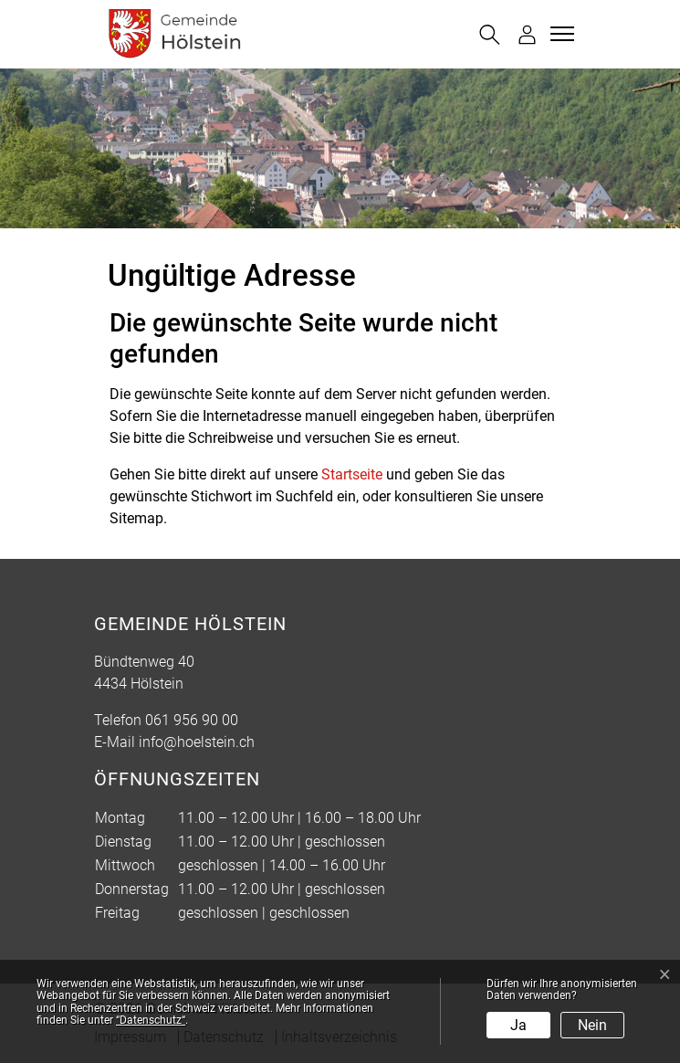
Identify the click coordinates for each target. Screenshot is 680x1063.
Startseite (351, 474)
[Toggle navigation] (559, 34)
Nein (592, 1025)
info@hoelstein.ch (197, 742)
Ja (518, 1025)
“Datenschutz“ (150, 1020)
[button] (489, 35)
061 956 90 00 (191, 720)
